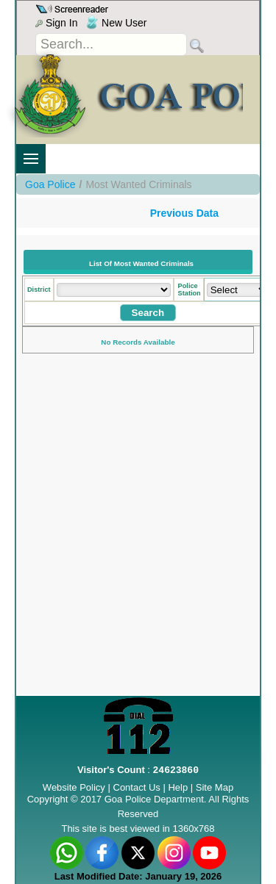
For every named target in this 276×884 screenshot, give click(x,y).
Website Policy (74, 787)
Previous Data (184, 213)
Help (179, 787)
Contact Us (136, 787)
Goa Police (50, 184)
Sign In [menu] (56, 23)
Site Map (214, 787)
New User (116, 23)
